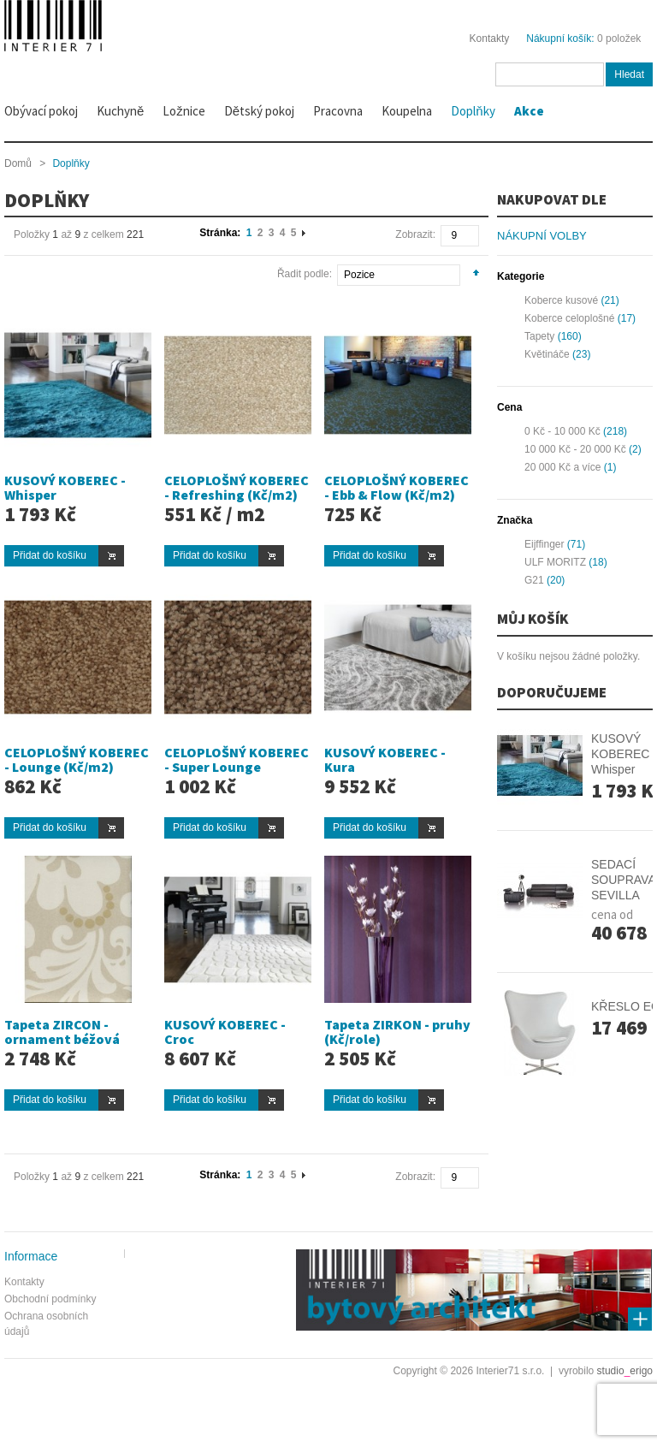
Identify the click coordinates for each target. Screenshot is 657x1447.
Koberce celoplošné (569, 318)
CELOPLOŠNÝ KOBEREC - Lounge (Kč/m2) (76, 759)
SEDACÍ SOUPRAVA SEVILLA (623, 879)
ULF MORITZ (555, 562)
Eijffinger (544, 544)
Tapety (539, 336)
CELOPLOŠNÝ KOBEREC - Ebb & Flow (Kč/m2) (396, 487)
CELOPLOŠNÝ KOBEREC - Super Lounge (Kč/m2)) (236, 767)
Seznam (44, 271)
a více (562, 467)
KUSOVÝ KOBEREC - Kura (385, 759)
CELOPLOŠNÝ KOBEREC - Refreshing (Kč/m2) (236, 487)
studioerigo (625, 1371)
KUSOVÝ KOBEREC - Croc (225, 1032)
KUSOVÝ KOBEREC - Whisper (65, 487)
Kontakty (490, 38)
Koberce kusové (561, 300)
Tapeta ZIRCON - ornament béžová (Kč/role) (62, 1039)
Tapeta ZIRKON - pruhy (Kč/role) (397, 1032)
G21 (534, 580)
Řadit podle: (304, 274)
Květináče (547, 354)
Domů (18, 163)
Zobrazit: (415, 234)
